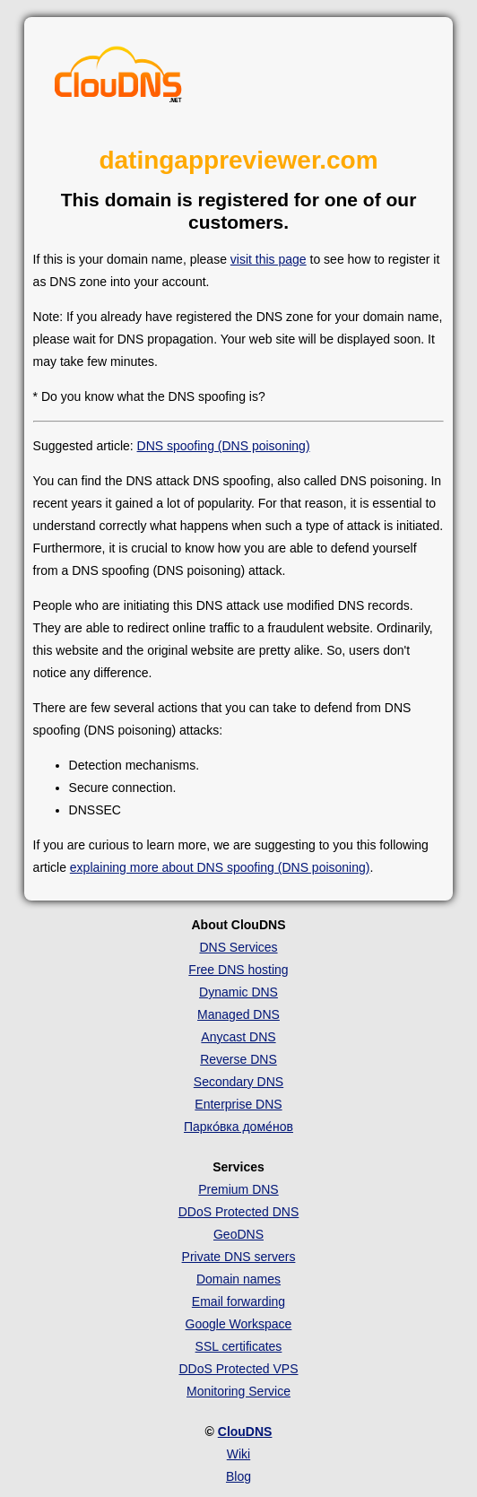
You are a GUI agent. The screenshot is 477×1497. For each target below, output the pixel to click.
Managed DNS (238, 1014)
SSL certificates (238, 1346)
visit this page (268, 259)
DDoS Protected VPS (238, 1369)
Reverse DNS (238, 1059)
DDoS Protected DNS (238, 1212)
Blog (238, 1476)
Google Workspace (239, 1324)
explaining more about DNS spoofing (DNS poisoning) (220, 867)
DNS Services (238, 947)
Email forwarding (238, 1301)
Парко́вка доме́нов (238, 1126)
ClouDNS (245, 1431)
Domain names (238, 1279)
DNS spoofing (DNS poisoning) (223, 446)
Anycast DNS (238, 1037)
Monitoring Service (238, 1391)
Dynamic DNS (238, 992)
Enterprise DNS (238, 1104)
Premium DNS (238, 1189)
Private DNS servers (239, 1256)
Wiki (238, 1454)
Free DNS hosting (238, 969)
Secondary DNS (238, 1082)
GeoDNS (238, 1234)
